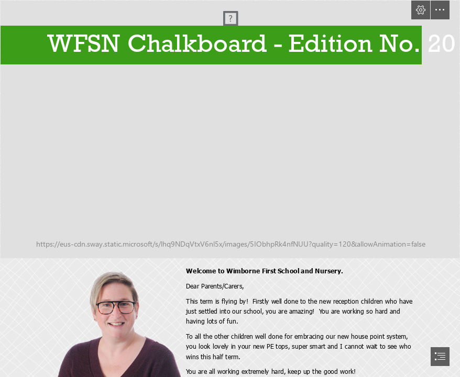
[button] (420, 10)
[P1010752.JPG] (230, 129)
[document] (230, 188)
